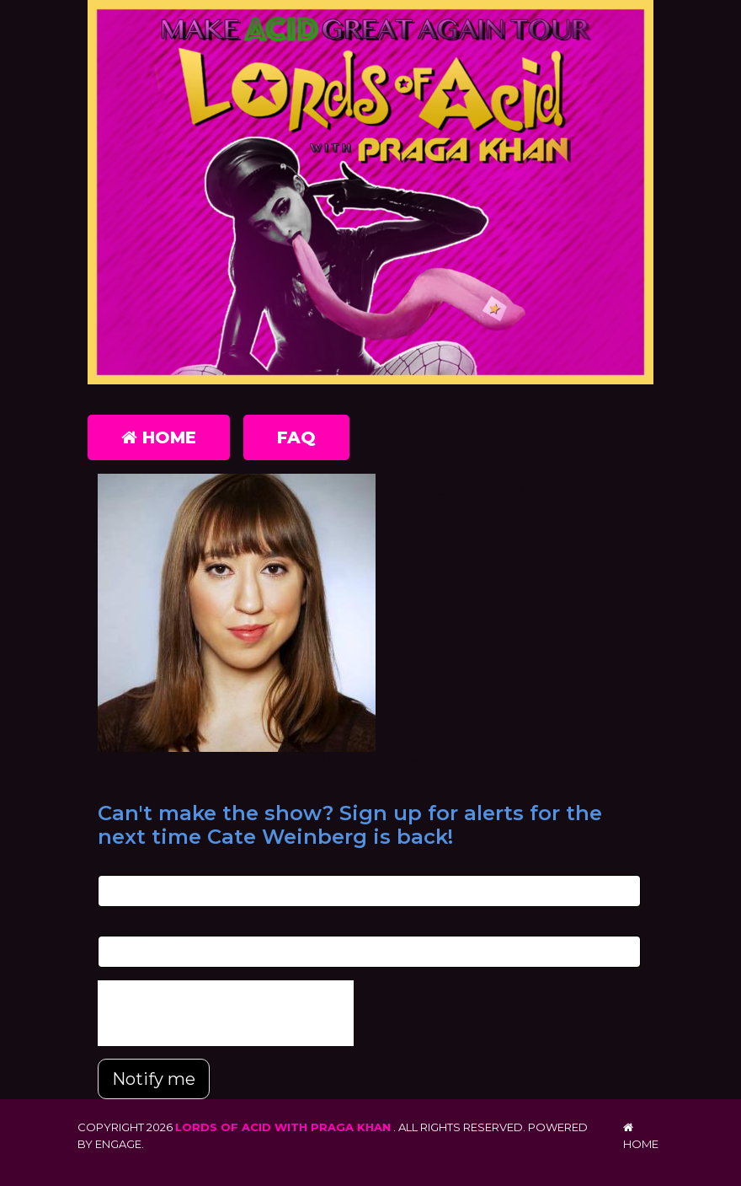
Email (112, 865)
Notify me (153, 1079)
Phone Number (140, 927)
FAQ (296, 437)
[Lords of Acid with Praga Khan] (370, 195)
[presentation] (226, 1013)
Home (158, 437)
